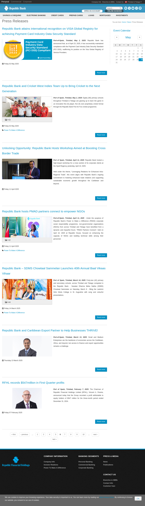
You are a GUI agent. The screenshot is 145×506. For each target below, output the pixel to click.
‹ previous (24, 434)
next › (95, 434)
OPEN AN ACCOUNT (92, 11)
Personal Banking (85, 462)
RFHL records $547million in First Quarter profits (33, 382)
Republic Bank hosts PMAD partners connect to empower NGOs (43, 211)
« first (14, 434)
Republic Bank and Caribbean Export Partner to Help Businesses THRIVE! (50, 330)
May (128, 37)
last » (54, 439)
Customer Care (109, 486)
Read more (101, 73)
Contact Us (119, 2)
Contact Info (108, 483)
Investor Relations (51, 465)
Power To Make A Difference (14, 130)
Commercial (16, 2)
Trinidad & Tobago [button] (135, 2)
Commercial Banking (86, 465)
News (129, 22)
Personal (5, 2)
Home (124, 22)
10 (83, 434)
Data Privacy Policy (106, 497)
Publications (108, 465)
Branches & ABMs (108, 2)
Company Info (96, 2)
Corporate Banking (85, 468)
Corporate (27, 2)
